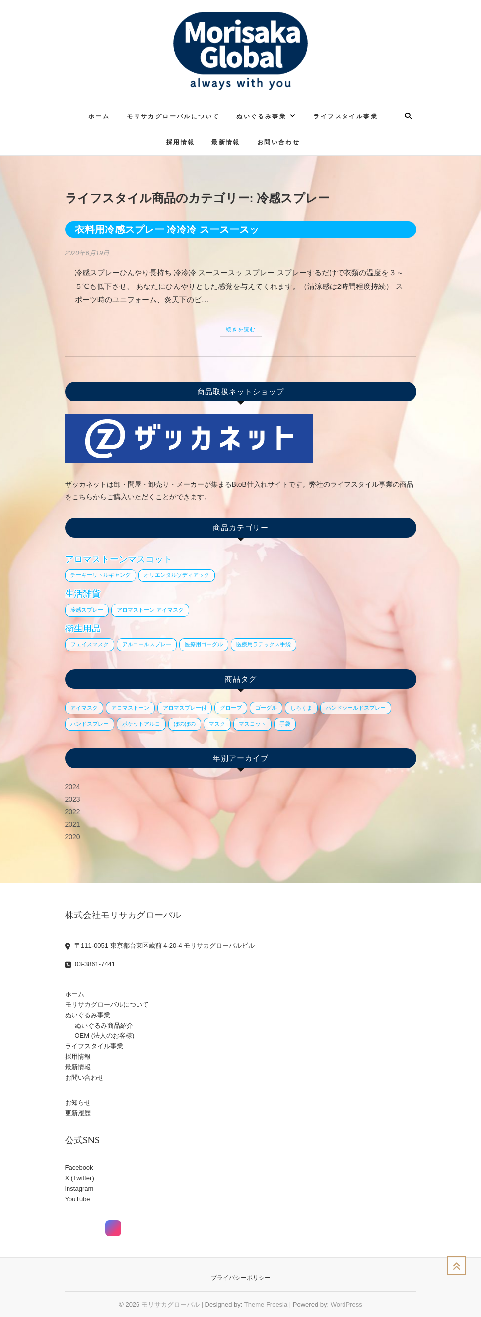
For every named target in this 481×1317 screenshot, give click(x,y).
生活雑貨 (83, 594)
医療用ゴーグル (204, 644)
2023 (72, 799)
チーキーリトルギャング (100, 575)
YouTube (77, 1198)
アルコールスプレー (146, 644)
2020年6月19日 (87, 253)
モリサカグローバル (170, 1304)
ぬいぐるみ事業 (261, 116)
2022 (72, 812)
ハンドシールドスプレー (356, 708)
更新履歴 (78, 1113)
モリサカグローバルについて (173, 116)
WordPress (346, 1304)
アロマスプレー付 (184, 708)
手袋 (284, 724)
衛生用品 (83, 628)
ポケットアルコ (141, 724)
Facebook (79, 1167)
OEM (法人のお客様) (105, 1035)
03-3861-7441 (90, 964)
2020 (72, 837)
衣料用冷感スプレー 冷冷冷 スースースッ (167, 229)
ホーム (99, 116)
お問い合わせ (278, 142)
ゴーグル (266, 708)
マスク (217, 724)
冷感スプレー (86, 610)
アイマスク (84, 708)
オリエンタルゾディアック (176, 575)
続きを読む (241, 329)
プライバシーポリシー (241, 1277)
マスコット (252, 724)
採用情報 (180, 142)
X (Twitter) (79, 1178)
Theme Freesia (265, 1304)
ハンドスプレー (89, 724)
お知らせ (78, 1102)
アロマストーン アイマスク (150, 610)
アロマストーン (130, 708)
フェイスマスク (89, 644)
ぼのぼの (185, 724)
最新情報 (225, 142)
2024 (72, 787)
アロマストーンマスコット (118, 559)
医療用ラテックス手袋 (263, 644)
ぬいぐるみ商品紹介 (104, 1025)
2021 (72, 824)
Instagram (79, 1188)
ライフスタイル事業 (345, 116)
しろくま (301, 708)
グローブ (231, 708)
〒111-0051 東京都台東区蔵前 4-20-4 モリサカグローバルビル (160, 945)
